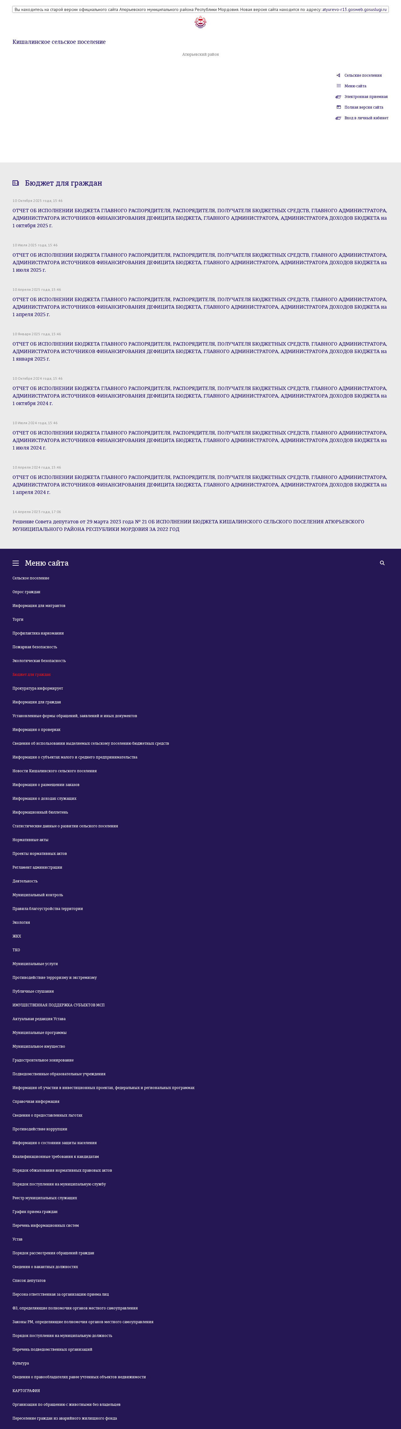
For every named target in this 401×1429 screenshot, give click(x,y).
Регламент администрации (37, 867)
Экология (21, 922)
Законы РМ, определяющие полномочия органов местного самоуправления (83, 1322)
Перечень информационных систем (46, 1225)
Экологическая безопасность (39, 661)
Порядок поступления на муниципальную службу (59, 1184)
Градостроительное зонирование (43, 1060)
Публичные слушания (33, 991)
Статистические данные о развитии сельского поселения (65, 826)
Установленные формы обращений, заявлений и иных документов (75, 716)
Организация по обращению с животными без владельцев (67, 1404)
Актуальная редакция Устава (39, 1019)
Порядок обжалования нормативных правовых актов (62, 1170)
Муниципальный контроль (38, 895)
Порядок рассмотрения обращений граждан (53, 1253)
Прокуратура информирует (38, 688)
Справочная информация (36, 1101)
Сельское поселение (31, 578)
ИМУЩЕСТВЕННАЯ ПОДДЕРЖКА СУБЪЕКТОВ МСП (59, 1005)
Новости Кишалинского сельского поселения (55, 771)
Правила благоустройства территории (48, 909)
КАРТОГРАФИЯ (26, 1391)
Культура (21, 1363)
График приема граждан (35, 1212)
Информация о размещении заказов (46, 785)
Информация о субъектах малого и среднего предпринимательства (75, 757)
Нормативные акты (31, 840)
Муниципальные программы (40, 1033)
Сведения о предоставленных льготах (47, 1115)
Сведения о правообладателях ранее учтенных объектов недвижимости (79, 1377)
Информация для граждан (37, 702)
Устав (18, 1239)
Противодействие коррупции (40, 1129)
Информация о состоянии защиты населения (55, 1143)
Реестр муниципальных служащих (45, 1198)
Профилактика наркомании (38, 633)
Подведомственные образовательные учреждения (59, 1074)
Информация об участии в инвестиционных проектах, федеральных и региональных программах (104, 1088)
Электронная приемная (366, 97)
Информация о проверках (36, 729)
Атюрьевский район (200, 54)
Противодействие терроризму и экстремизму (55, 977)
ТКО (16, 950)
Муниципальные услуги (35, 964)
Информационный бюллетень (40, 812)
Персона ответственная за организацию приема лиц (61, 1294)
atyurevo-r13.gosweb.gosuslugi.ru (354, 9)
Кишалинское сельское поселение (59, 42)
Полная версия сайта (364, 107)
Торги (18, 619)
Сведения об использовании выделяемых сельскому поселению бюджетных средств (91, 743)
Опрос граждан (26, 592)
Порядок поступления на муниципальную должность (62, 1336)
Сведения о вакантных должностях (45, 1267)
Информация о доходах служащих (44, 798)
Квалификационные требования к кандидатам (56, 1156)
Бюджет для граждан (32, 674)
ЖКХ (17, 936)
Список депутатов (29, 1280)
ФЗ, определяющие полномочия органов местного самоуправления (75, 1308)
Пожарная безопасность (35, 647)
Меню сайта (355, 86)
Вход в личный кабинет (366, 118)
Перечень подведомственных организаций (52, 1349)
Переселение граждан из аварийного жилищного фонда (65, 1418)
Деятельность (25, 881)
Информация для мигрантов (39, 606)
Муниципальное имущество (39, 1046)
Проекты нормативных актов (40, 853)
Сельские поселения (363, 75)
